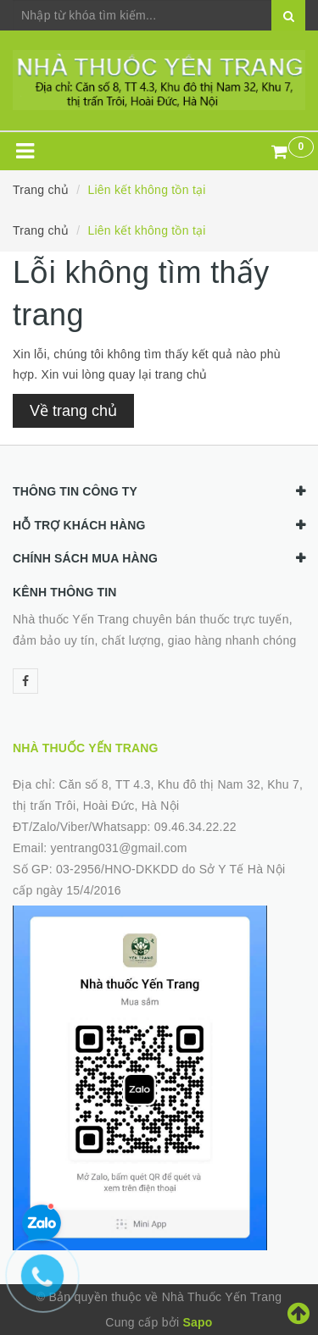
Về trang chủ (73, 410)
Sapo (197, 1322)
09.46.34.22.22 (195, 827)
